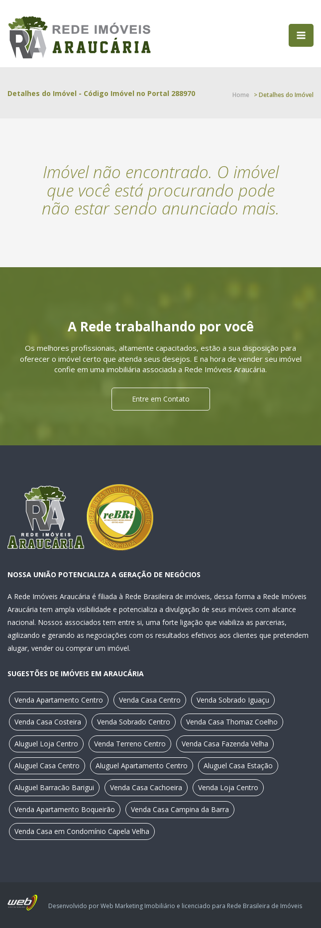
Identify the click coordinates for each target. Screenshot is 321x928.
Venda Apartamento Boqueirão (64, 809)
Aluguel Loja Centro (46, 743)
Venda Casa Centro (150, 700)
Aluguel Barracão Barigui (54, 787)
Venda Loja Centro (228, 787)
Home (240, 95)
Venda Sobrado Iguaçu (233, 700)
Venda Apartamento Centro (58, 700)
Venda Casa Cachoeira (146, 787)
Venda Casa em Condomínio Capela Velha (81, 831)
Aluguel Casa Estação (238, 765)
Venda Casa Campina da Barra (180, 809)
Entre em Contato (161, 399)
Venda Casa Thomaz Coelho (232, 721)
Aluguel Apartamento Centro (142, 765)
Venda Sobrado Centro (133, 721)
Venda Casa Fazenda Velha (225, 743)
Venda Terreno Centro (130, 743)
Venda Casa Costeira (47, 721)
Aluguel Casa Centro (47, 765)
